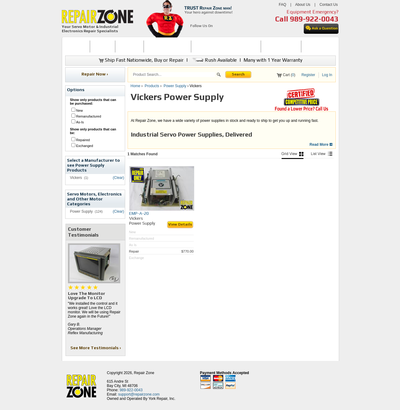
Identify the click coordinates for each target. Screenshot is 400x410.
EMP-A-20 (139, 213)
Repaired (83, 140)
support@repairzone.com (139, 394)
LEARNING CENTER (281, 46)
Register (308, 75)
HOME (77, 46)
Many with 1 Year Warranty (273, 60)
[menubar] (197, 46)
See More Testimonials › (96, 347)
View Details (180, 224)
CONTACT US (316, 46)
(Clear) (118, 178)
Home (136, 86)
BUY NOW (103, 46)
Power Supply (175, 86)
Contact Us (328, 4)
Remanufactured (88, 116)
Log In (327, 75)
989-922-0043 (314, 19)
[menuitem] (77, 46)
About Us (302, 4)
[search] (174, 74)
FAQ (282, 4)
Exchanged (84, 146)
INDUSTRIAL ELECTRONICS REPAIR (226, 46)
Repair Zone (144, 373)
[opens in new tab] (193, 33)
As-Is (80, 122)
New (79, 110)
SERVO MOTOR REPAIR (167, 46)
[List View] (322, 155)
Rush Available (213, 60)
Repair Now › (95, 74)
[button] (219, 75)
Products (152, 86)
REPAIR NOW (129, 46)
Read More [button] (321, 144)
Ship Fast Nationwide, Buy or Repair (141, 60)
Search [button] (238, 74)
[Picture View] (292, 155)
